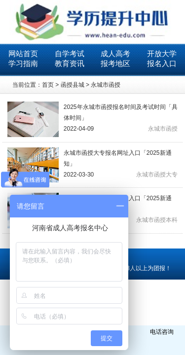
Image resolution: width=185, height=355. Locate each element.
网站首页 (23, 53)
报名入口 (162, 63)
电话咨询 (162, 331)
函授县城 (72, 84)
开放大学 (162, 53)
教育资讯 (69, 63)
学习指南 (23, 63)
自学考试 (69, 53)
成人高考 (115, 53)
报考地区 (115, 63)
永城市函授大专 (157, 174)
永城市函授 (105, 84)
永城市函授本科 (157, 219)
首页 (48, 84)
